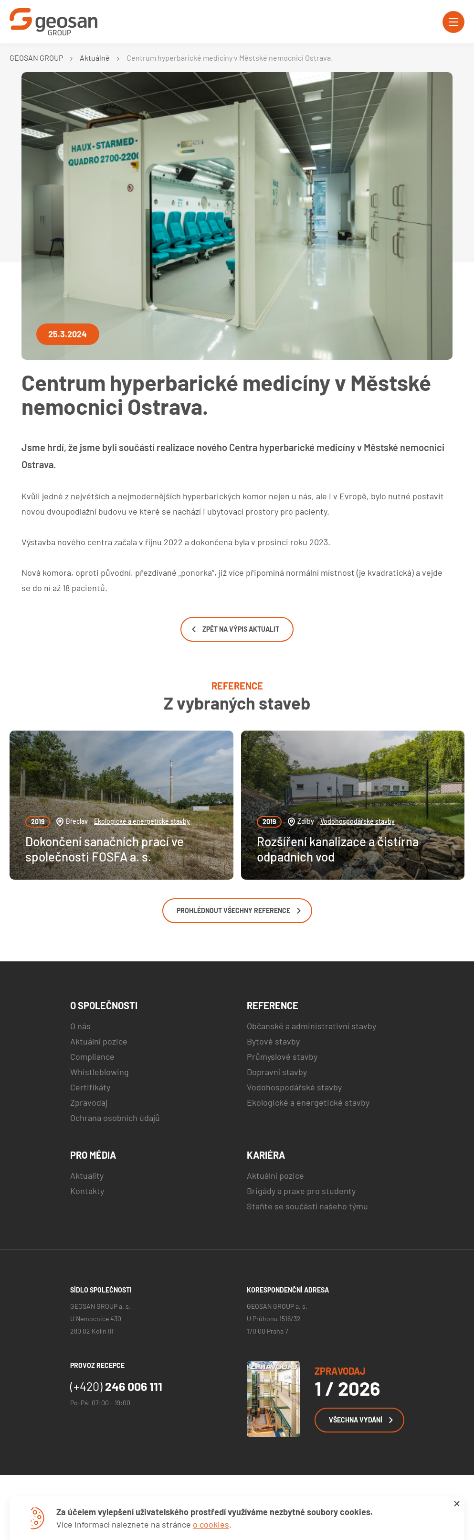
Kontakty (87, 1190)
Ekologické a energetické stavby (142, 821)
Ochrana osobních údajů (115, 1117)
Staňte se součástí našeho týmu (307, 1206)
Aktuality (87, 1175)
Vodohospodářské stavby (357, 821)
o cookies (211, 1524)
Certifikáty (90, 1087)
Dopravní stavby (277, 1071)
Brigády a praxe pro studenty (301, 1190)
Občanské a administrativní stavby (311, 1026)
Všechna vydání (361, 1420)
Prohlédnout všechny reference (239, 910)
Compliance (92, 1056)
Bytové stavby (273, 1041)
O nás (80, 1026)
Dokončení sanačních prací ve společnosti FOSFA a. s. (104, 848)
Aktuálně (95, 57)
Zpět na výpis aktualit (235, 629)
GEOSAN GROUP (36, 57)
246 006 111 (116, 1386)
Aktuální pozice (98, 1041)
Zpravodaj (88, 1102)
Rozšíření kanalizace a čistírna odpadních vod (338, 848)
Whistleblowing (99, 1071)
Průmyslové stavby (282, 1056)
